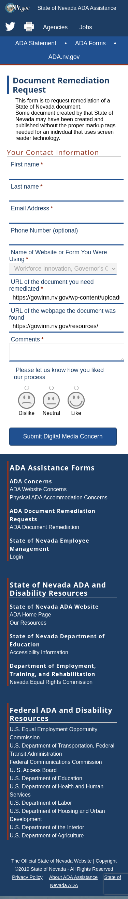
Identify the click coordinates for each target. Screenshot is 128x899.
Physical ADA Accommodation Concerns (58, 500)
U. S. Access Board (33, 773)
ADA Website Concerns (38, 492)
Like (76, 413)
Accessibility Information (39, 655)
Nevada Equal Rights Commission (51, 685)
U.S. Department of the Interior (47, 830)
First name (25, 164)
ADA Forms (90, 43)
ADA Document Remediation (44, 530)
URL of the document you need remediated (51, 285)
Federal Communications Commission (56, 765)
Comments (25, 339)
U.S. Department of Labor (41, 805)
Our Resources (28, 625)
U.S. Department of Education (46, 781)
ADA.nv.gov (64, 56)
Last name (25, 186)
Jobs (86, 27)
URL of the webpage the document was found (62, 314)
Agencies (55, 27)
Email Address (30, 208)
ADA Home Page (30, 617)
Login (16, 559)
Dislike (26, 413)
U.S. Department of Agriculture (47, 838)
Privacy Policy (27, 880)
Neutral (51, 413)
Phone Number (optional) (44, 230)
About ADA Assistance (73, 880)
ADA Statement (35, 43)
